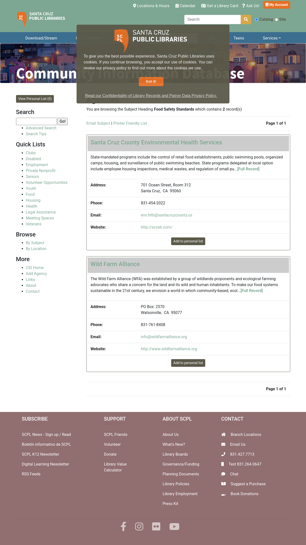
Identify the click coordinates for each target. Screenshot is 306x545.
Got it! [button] (151, 81)
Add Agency (36, 273)
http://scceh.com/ (156, 227)
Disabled (33, 158)
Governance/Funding (181, 464)
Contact (33, 291)
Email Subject (98, 123)
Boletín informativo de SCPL (46, 444)
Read (66, 434)
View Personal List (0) (35, 99)
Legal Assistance (41, 212)
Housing (33, 200)
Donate (110, 454)
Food (30, 194)
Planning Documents (181, 474)
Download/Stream (41, 38)
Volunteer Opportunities (47, 182)
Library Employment (180, 493)
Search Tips (36, 134)
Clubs (31, 153)
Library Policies (176, 484)
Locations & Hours (152, 5)
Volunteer (112, 444)
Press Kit (170, 503)
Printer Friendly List (130, 123)
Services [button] (270, 38)
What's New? (174, 444)
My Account (276, 5)
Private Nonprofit (41, 170)
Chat (234, 474)
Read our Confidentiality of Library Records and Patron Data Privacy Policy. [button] (151, 96)
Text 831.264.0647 (244, 464)
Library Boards (175, 454)
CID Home (35, 267)
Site (280, 19)
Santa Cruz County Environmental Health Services (156, 142)
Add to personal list (188, 241)
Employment (37, 164)
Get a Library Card (219, 5)
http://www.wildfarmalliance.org (169, 349)
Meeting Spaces (40, 218)
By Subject (35, 242)
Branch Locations (246, 434)
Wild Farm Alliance (115, 264)
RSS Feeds (31, 474)
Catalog (264, 19)
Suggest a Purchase (248, 484)
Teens (238, 38)
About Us (171, 434)
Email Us (237, 444)
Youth (31, 188)
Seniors (32, 176)
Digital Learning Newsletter (45, 464)
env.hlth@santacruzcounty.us (166, 215)
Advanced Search (41, 128)
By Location (36, 248)
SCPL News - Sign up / (42, 434)
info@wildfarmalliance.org (164, 336)
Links (30, 279)
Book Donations (245, 493)
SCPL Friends (115, 434)
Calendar (185, 5)
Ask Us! (250, 5)
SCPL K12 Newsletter (40, 454)
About (31, 285)
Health (32, 206)
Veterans (33, 224)
